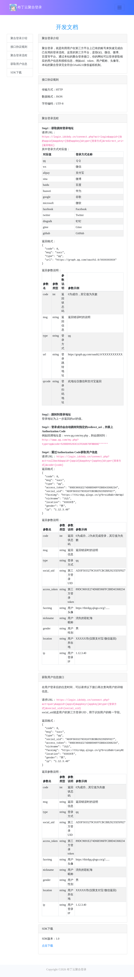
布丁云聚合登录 (26, 7)
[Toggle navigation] (119, 7)
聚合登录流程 (18, 55)
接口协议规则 (18, 46)
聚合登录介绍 (18, 38)
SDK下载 (16, 72)
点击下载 (47, 945)
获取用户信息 (18, 63)
